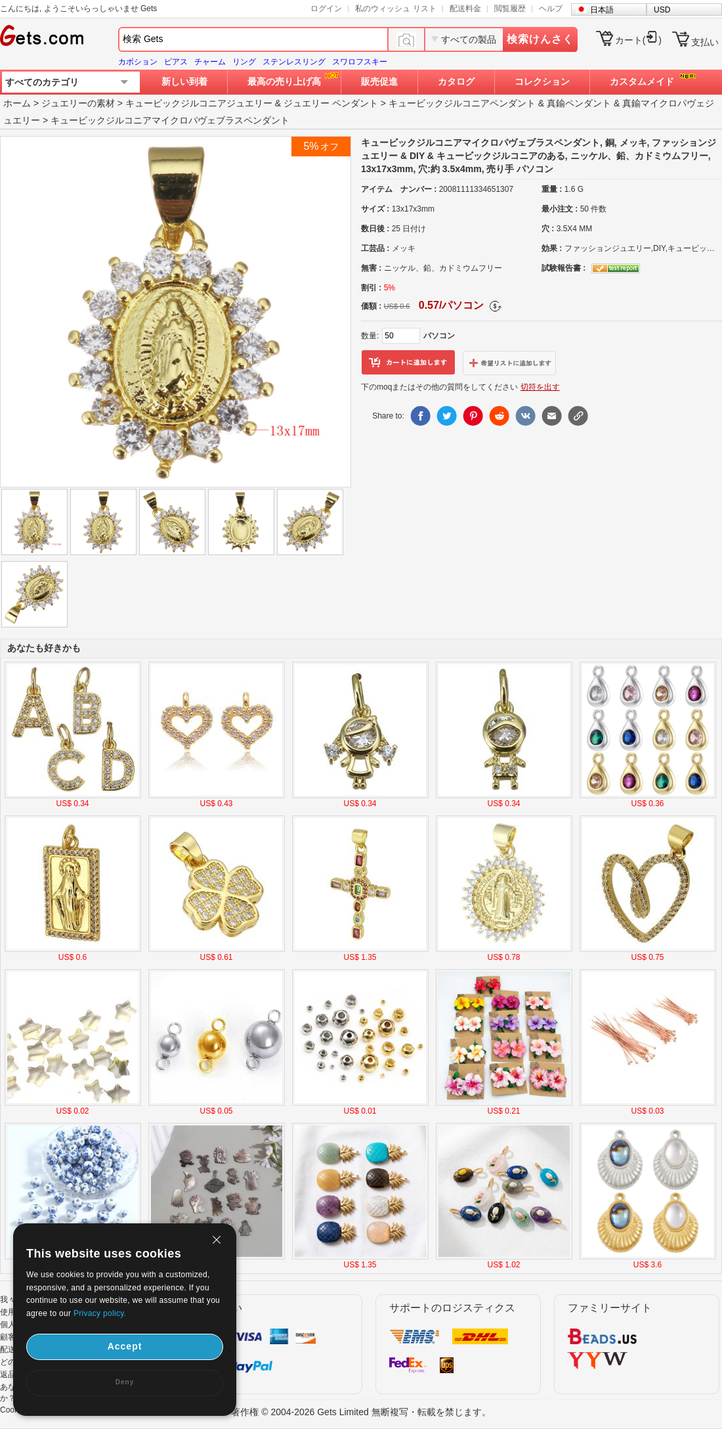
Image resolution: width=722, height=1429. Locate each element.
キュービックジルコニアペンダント (462, 103)
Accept (125, 1346)
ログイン (326, 8)
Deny (125, 1382)
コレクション (542, 81)
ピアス (176, 61)
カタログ (456, 81)
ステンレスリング (294, 61)
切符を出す (540, 387)
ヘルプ (551, 8)
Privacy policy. (100, 1313)
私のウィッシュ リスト (395, 8)
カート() (638, 40)
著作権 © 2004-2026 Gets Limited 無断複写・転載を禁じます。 (360, 1412)
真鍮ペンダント (579, 103)
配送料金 (465, 8)
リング (244, 61)
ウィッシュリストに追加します (509, 362)
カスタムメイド (642, 81)
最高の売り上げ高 (284, 81)
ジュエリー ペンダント (331, 103)
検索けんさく (540, 39)
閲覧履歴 (510, 8)
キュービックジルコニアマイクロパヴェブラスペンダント (170, 120)
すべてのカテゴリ (42, 82)
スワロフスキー (359, 61)
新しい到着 (184, 81)
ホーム (17, 103)
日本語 (602, 9)
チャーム (210, 61)
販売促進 (379, 81)
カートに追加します (408, 362)
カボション (138, 61)
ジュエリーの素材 (78, 103)
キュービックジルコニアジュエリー (198, 103)
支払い (705, 42)
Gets (41, 35)
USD (662, 9)
